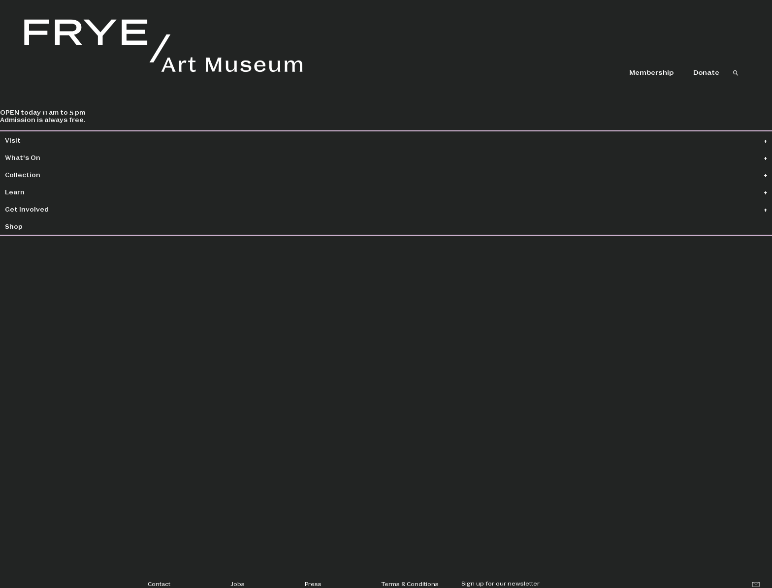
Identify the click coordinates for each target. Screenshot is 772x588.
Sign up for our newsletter (500, 583)
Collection (47, 174)
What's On (47, 157)
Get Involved (51, 209)
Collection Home (190, 140)
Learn (39, 191)
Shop (38, 226)
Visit (37, 140)
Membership (651, 72)
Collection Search (280, 140)
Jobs (237, 583)
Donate (706, 72)
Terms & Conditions (410, 583)
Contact (159, 583)
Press (313, 583)
